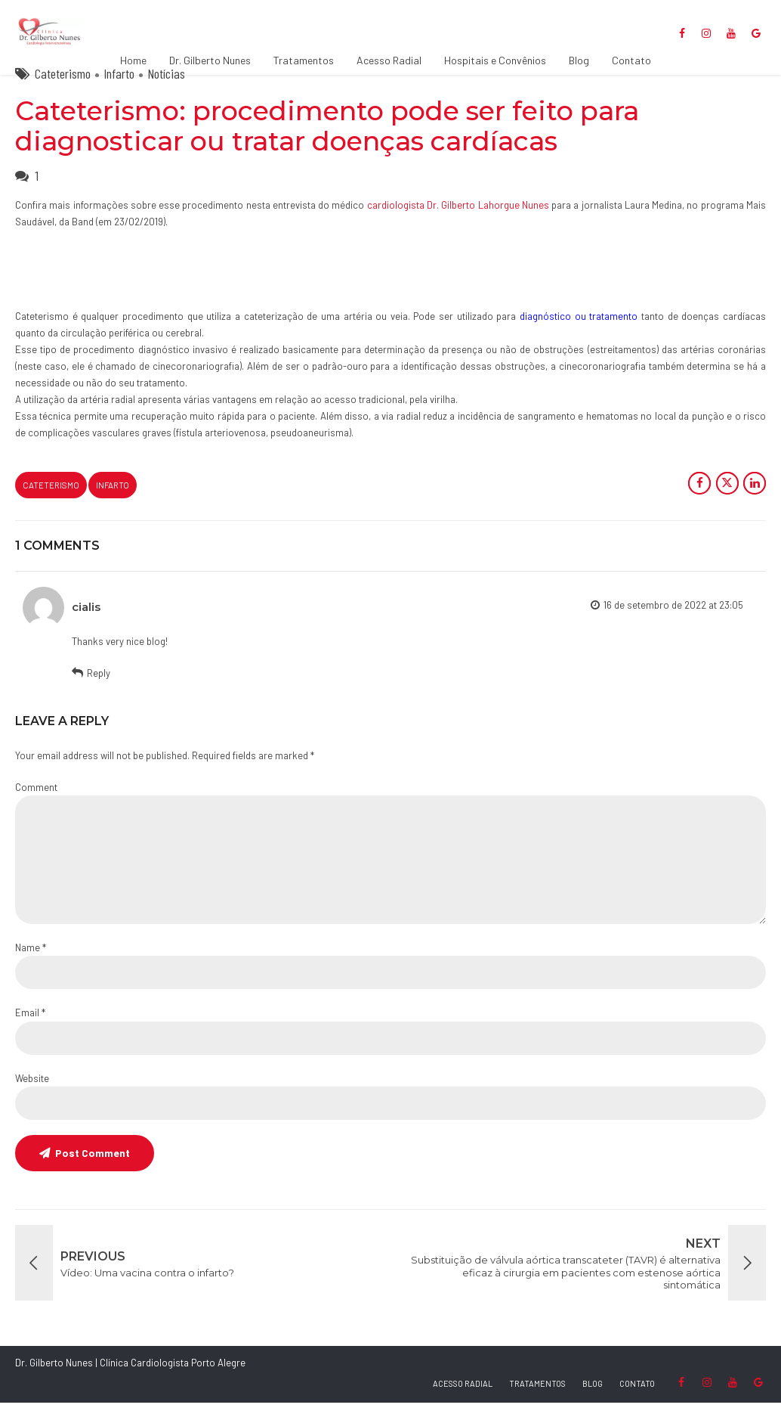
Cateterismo (63, 84)
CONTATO (637, 1395)
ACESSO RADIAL (462, 1395)
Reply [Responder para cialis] (98, 684)
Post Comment (92, 1164)
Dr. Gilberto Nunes (210, 60)
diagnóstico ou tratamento (578, 327)
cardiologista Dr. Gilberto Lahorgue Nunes (458, 216)
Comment (36, 798)
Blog (579, 60)
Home (133, 60)
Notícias (166, 84)
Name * (30, 959)
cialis (86, 618)
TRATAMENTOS (537, 1395)
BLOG (592, 1395)
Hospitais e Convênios (495, 60)
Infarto (118, 84)
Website (32, 1090)
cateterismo (51, 496)
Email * (30, 1024)
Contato (631, 60)
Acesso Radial (389, 60)
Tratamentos (303, 60)
